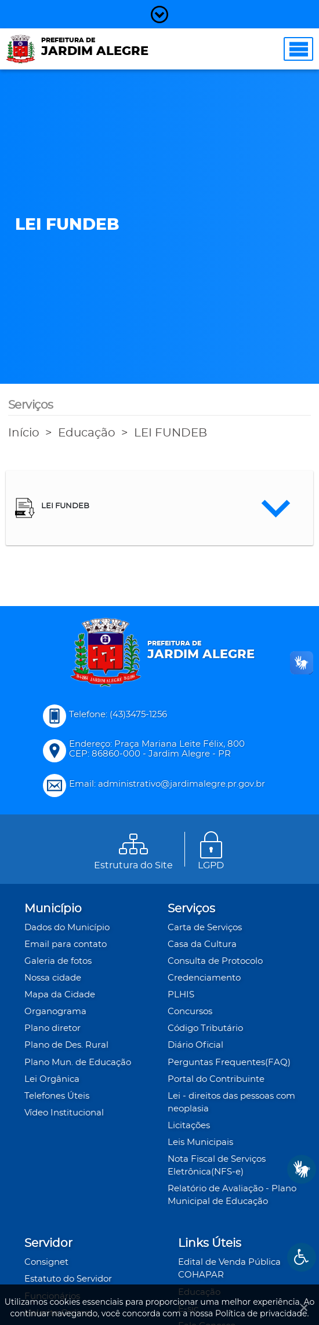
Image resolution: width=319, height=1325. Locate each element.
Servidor (48, 1243)
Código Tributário (205, 1028)
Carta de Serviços (205, 927)
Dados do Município (67, 927)
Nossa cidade (52, 978)
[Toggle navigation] (298, 49)
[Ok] (301, 1307)
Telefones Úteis (56, 1096)
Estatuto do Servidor (68, 1279)
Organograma (55, 1011)
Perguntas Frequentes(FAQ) (229, 1062)
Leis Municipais (200, 1142)
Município (53, 909)
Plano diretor (52, 1028)
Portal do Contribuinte (216, 1079)
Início (23, 433)
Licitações (189, 1125)
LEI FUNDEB (170, 433)
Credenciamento (204, 978)
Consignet (46, 1262)
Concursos (190, 1011)
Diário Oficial (195, 1045)
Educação (86, 433)
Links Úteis (209, 1243)
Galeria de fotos (58, 961)
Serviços (191, 909)
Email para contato (65, 944)
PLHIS (181, 994)
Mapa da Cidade (59, 994)
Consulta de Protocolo (215, 961)
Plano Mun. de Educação (77, 1062)
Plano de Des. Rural (66, 1045)
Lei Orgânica (51, 1079)
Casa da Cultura (202, 944)
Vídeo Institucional (64, 1113)
